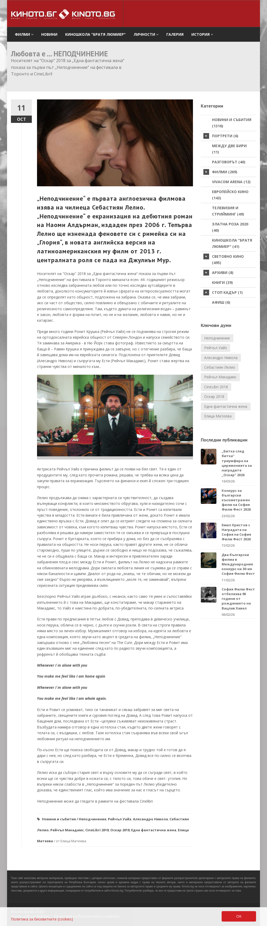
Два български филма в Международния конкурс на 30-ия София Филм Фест (238, 564)
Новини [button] (49, 34)
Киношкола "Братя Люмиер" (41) (232, 243)
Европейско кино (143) (230, 194)
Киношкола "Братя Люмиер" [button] (95, 34)
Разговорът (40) (228, 161)
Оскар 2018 (120, 830)
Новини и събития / (60, 819)
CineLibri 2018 (97, 830)
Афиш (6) (221, 302)
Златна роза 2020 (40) (230, 227)
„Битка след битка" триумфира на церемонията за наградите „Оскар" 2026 (237, 463)
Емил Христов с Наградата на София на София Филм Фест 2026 (236, 532)
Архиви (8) (218, 273)
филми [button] (24, 34)
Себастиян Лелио (219, 367)
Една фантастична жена (153, 830)
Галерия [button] (175, 34)
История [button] (202, 34)
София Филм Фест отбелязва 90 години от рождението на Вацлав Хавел (238, 599)
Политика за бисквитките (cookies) (42, 919)
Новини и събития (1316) (231, 122)
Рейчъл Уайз (119, 819)
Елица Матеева (218, 416)
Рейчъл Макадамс (67, 830)
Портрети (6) (220, 136)
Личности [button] (146, 34)
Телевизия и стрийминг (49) (228, 211)
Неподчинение (92, 819)
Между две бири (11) (229, 148)
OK (238, 916)
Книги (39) (222, 282)
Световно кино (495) (223, 259)
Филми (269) (220, 172)
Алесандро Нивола (150, 819)
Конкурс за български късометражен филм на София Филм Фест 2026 (236, 500)
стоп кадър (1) (223, 292)
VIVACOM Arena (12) (231, 181)
